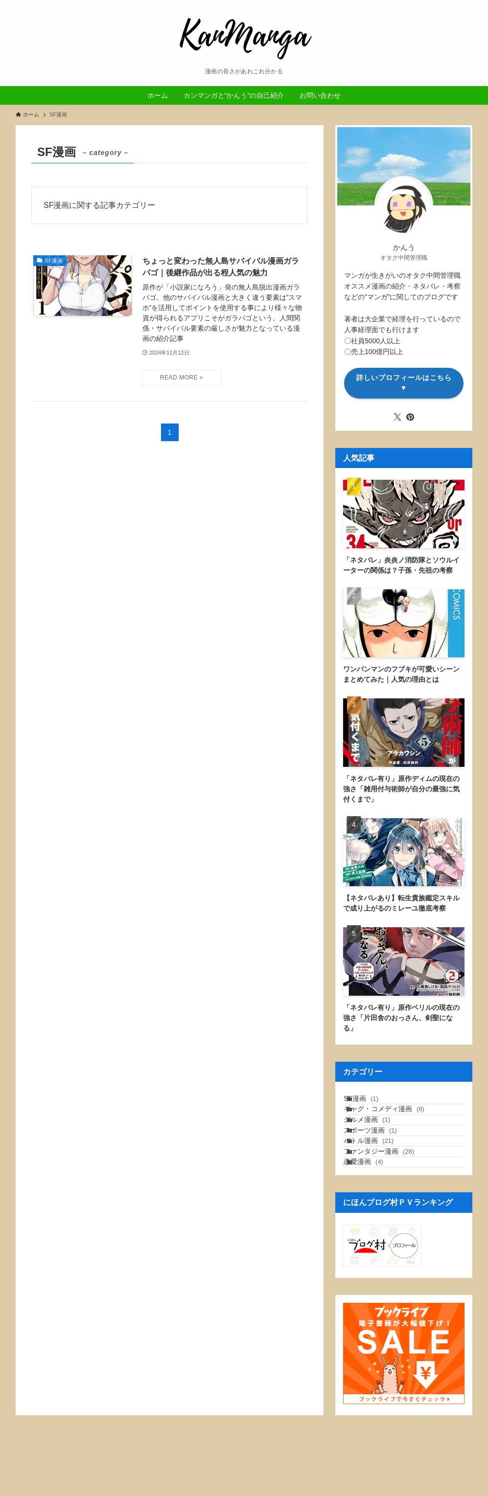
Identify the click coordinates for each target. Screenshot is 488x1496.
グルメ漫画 (378, 1144)
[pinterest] (410, 417)
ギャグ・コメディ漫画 (395, 1123)
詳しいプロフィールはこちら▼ (404, 383)
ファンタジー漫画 (390, 1205)
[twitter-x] (397, 417)
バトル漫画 (380, 1184)
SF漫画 (372, 1103)
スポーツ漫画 (382, 1164)
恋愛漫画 (375, 1225)
